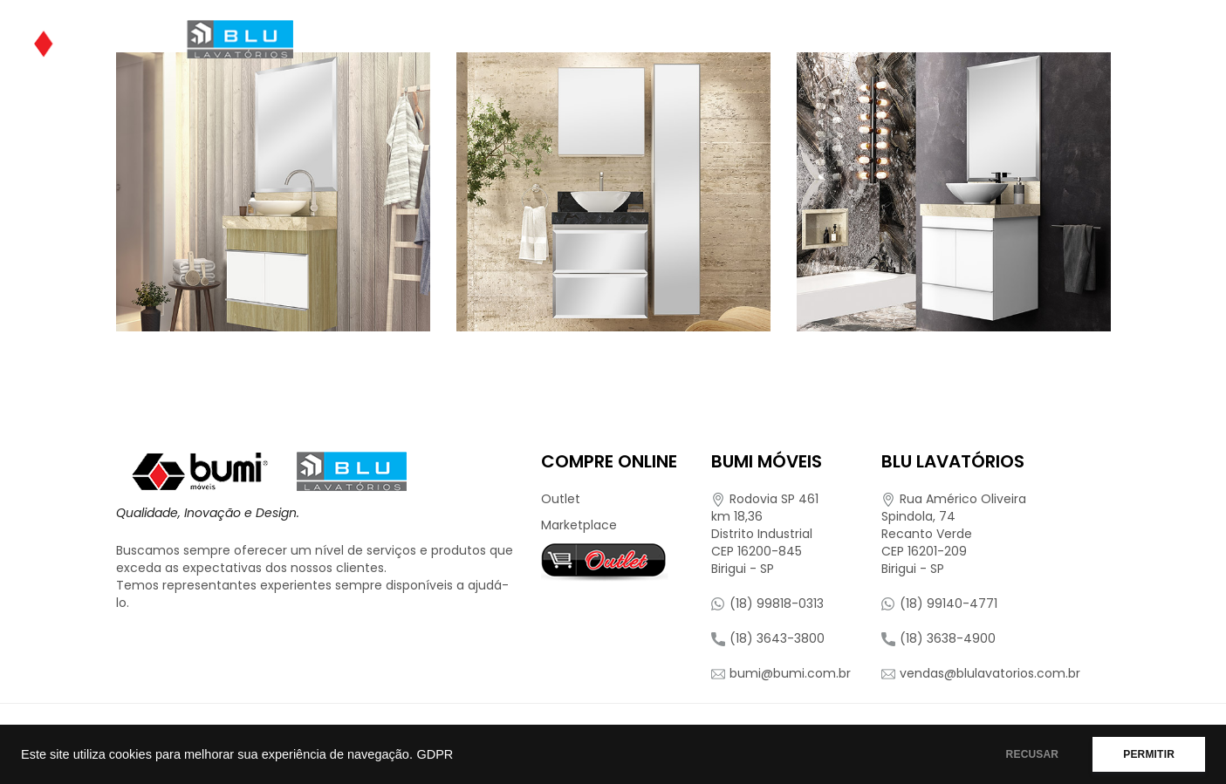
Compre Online (847, 39)
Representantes (999, 39)
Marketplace (579, 525)
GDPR (434, 754)
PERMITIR (1149, 754)
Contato (1121, 39)
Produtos (561, 39)
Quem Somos (446, 39)
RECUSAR (1032, 754)
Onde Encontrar (703, 39)
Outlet (560, 499)
